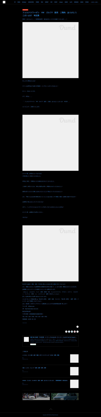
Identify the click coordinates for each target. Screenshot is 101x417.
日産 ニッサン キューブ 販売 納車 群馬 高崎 (34, 367)
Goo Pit (75, 2)
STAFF (56, 2)
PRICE (46, 2)
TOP (19, 2)
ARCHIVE (70, 2)
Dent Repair (28, 2)
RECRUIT (60, 2)
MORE (96, 2)
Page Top (50, 409)
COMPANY (51, 2)
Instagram (65, 2)
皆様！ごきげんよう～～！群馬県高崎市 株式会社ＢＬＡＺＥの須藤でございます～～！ (39, 357)
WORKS (23, 2)
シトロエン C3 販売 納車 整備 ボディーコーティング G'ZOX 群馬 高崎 (40, 355)
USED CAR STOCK (35, 2)
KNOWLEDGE (81, 2)
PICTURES (91, 2)
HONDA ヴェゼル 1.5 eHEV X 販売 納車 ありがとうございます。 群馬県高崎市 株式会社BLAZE (46, 380)
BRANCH (86, 2)
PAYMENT (41, 2)
